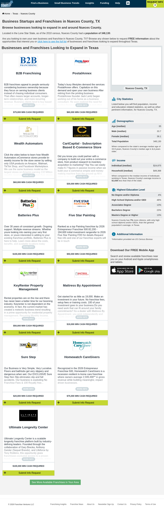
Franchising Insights (58, 504)
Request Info (155, 4)
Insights (89, 3)
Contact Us (122, 504)
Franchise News (76, 504)
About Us (90, 504)
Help (117, 3)
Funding (104, 3)
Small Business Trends (66, 3)
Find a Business (39, 3)
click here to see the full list (52, 41)
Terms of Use (150, 504)
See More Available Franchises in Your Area (55, 482)
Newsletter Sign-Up (106, 504)
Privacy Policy (135, 504)
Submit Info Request (30, 119)
